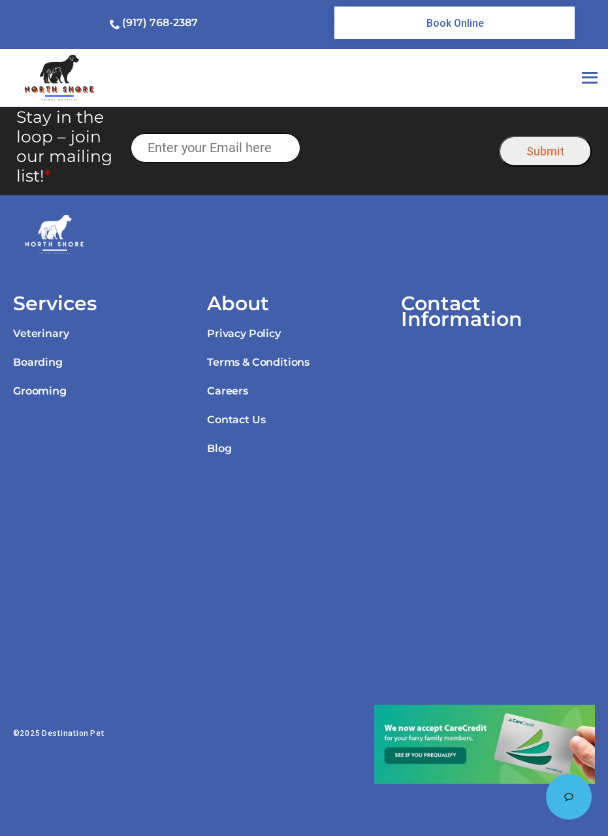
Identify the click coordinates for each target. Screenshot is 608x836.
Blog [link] (219, 448)
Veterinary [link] (41, 333)
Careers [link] (227, 391)
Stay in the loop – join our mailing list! (64, 146)
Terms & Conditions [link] (258, 362)
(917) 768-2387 (160, 22)
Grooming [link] (40, 391)
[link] (454, 23)
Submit (545, 151)
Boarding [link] (38, 362)
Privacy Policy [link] (244, 333)
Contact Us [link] (236, 419)
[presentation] (400, 148)
